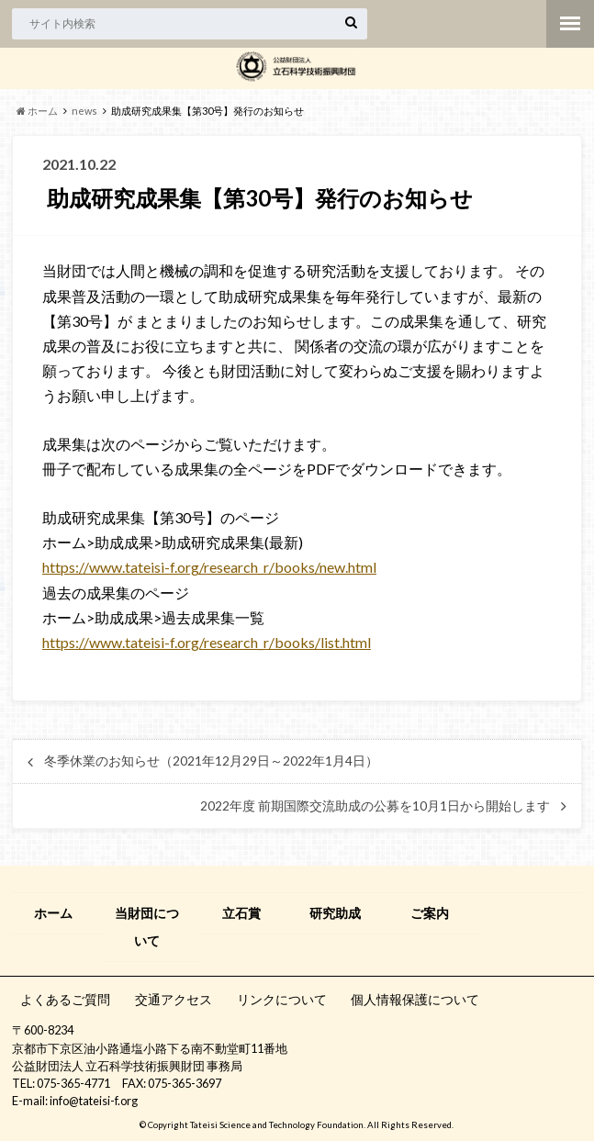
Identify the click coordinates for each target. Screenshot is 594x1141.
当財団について (147, 926)
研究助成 (335, 913)
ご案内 (429, 913)
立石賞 (241, 913)
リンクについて (282, 999)
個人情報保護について (415, 999)
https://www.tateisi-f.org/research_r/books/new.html (209, 567)
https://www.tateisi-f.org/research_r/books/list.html (206, 642)
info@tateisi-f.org (94, 1100)
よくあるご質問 (65, 999)
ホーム (53, 913)
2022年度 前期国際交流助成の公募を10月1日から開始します (375, 806)
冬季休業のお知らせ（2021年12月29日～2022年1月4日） (211, 761)
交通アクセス (173, 999)
